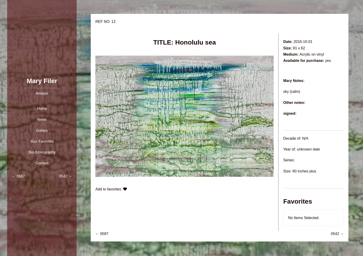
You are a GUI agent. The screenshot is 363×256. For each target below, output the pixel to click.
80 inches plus (304, 171)
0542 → (337, 234)
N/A (305, 138)
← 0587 (101, 234)
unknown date (308, 149)
